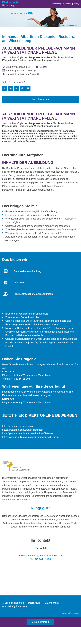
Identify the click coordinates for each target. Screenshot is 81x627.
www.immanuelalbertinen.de (16, 499)
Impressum (34, 603)
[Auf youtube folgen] (75, 4)
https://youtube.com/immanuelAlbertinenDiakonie (27, 433)
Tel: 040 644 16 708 (40, 559)
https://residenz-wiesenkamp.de (18, 426)
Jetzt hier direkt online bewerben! (40, 415)
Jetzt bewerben (40, 99)
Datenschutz (52, 603)
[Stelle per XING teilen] (16, 88)
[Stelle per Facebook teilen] (4, 88)
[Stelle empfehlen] (28, 88)
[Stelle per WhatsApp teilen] (22, 88)
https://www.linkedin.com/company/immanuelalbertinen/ (30, 437)
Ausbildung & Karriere (61, 4)
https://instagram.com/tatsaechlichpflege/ (23, 430)
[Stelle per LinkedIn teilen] (10, 88)
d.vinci (76, 613)
